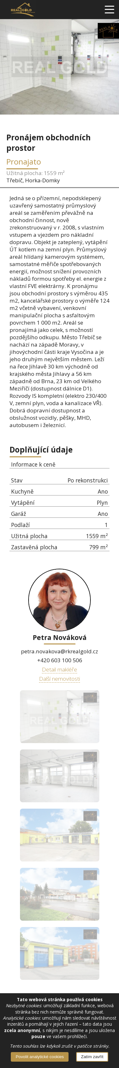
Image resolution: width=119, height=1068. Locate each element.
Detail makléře (59, 669)
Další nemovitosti (59, 678)
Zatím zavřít (92, 1056)
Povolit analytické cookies (40, 1056)
